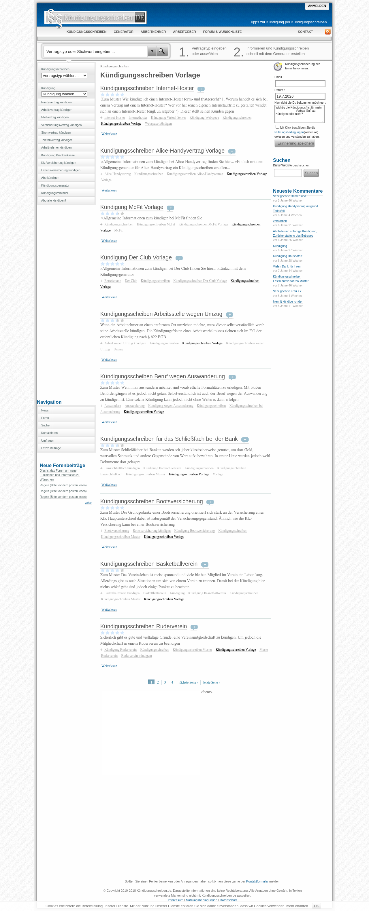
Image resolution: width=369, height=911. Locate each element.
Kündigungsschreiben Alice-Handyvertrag (195, 174)
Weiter (88, 503)
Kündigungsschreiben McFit (156, 224)
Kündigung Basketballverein (207, 593)
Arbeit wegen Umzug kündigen (125, 343)
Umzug (118, 349)
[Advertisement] (66, 301)
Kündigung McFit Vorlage (131, 207)
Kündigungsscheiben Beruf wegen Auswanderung (162, 376)
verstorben (280, 221)
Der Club (131, 280)
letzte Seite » (212, 682)
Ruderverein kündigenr (136, 655)
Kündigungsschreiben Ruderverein (143, 626)
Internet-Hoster (114, 117)
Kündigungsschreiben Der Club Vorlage (200, 280)
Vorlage (106, 180)
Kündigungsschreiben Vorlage (121, 123)
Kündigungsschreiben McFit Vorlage (203, 224)
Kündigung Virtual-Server (168, 117)
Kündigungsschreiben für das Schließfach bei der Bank (169, 439)
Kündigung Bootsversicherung (194, 530)
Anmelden (317, 5)
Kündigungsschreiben (114, 66)
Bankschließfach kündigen (122, 468)
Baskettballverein (154, 593)
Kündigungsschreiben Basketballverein (149, 564)
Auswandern (112, 405)
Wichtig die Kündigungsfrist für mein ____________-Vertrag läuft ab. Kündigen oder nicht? (299, 114)
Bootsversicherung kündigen (152, 530)
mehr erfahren (297, 906)
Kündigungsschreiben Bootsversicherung (151, 501)
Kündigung (177, 593)
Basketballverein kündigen (122, 593)
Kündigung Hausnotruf (287, 256)
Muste (263, 649)
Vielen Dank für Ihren (287, 266)
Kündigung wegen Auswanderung (170, 405)
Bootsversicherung (116, 530)
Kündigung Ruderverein (120, 649)
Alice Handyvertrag (117, 174)
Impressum (175, 900)
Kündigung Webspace (204, 117)
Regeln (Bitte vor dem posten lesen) (63, 485)
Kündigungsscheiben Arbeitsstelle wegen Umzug (161, 314)
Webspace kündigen (158, 123)
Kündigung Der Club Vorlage (136, 257)
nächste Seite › (188, 682)
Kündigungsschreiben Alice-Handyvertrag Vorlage (162, 150)
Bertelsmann (112, 280)
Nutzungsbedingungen (289, 132)
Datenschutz (228, 900)
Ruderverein (109, 655)
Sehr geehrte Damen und (289, 196)
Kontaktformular (257, 881)
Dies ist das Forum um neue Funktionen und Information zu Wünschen (60, 475)
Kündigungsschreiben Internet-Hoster (147, 88)
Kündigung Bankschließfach (162, 468)
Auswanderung (135, 405)
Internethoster (138, 117)
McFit (118, 230)
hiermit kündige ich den (288, 301)
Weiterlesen (109, 134)
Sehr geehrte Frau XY (287, 291)
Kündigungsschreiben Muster (145, 474)
